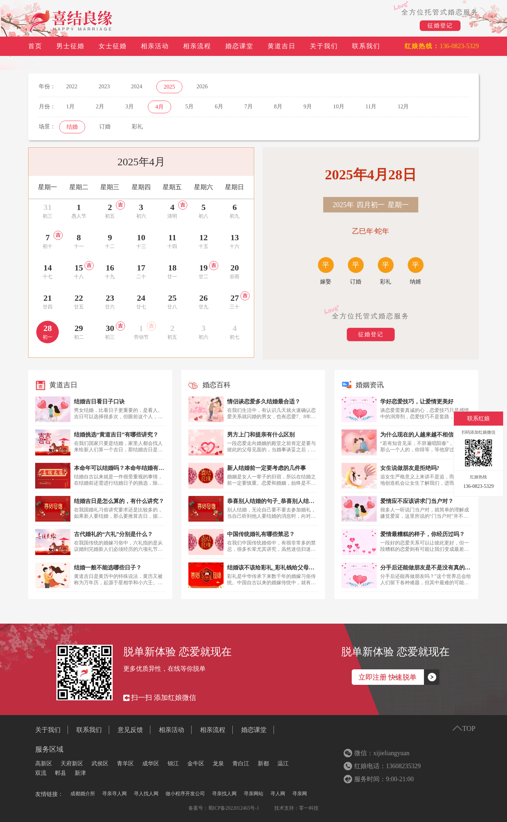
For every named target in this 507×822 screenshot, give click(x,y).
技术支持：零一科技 (296, 808)
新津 (80, 773)
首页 (35, 46)
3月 (129, 106)
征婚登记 (440, 25)
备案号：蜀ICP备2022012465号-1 (223, 808)
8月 (278, 106)
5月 (189, 106)
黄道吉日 (282, 46)
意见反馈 (130, 729)
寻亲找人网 (224, 793)
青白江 (240, 763)
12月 (403, 106)
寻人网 (277, 793)
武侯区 (100, 763)
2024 (136, 86)
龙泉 (218, 763)
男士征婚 (70, 46)
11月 (370, 106)
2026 (202, 86)
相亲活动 (155, 46)
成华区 (150, 763)
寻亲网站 (253, 793)
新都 (263, 763)
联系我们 (366, 46)
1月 (70, 106)
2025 (169, 87)
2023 (104, 86)
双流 (40, 773)
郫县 (60, 773)
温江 (283, 763)
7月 (248, 106)
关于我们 (324, 46)
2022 (71, 86)
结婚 (72, 127)
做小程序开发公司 (185, 793)
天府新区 (72, 763)
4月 (159, 107)
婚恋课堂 (239, 46)
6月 (219, 106)
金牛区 (195, 763)
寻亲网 (299, 793)
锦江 (173, 763)
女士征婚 (113, 46)
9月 (307, 106)
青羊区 (125, 763)
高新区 (43, 763)
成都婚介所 (82, 793)
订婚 (105, 126)
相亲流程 (197, 46)
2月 (100, 106)
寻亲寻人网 (114, 793)
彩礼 (137, 126)
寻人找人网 (146, 793)
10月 (338, 106)
